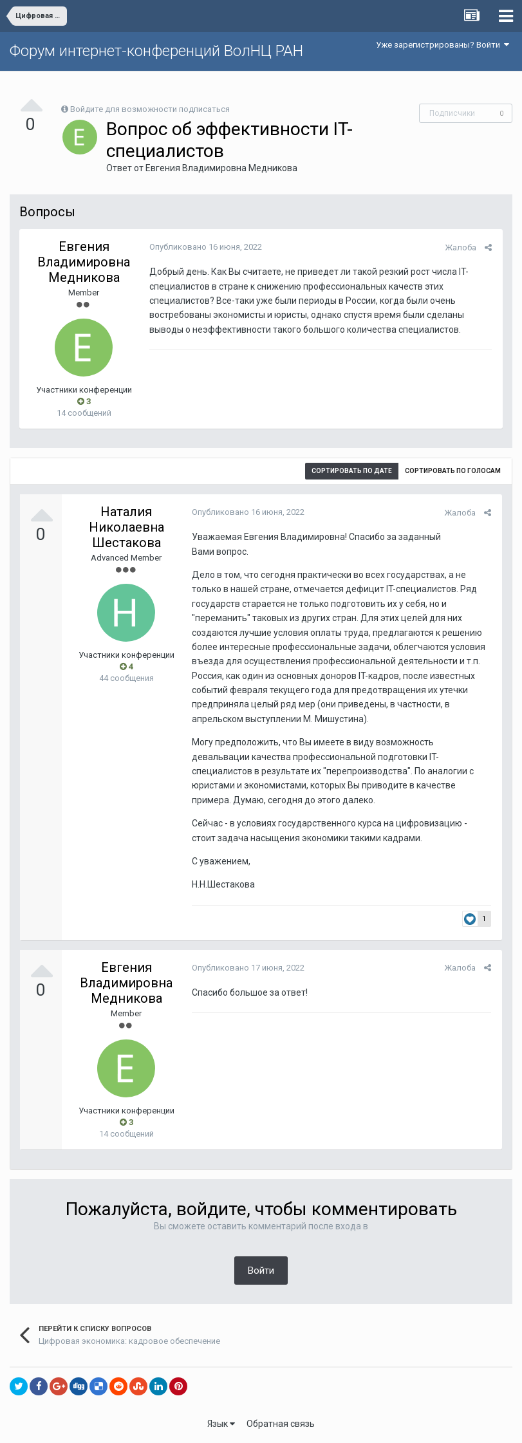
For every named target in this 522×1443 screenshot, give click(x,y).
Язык (221, 1424)
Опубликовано (204, 247)
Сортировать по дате (352, 470)
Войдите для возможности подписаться (150, 109)
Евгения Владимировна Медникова (221, 168)
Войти (261, 1270)
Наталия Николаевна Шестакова (126, 527)
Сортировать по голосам (453, 470)
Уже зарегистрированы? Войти (442, 45)
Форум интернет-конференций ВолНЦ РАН (156, 51)
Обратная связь (281, 1424)
